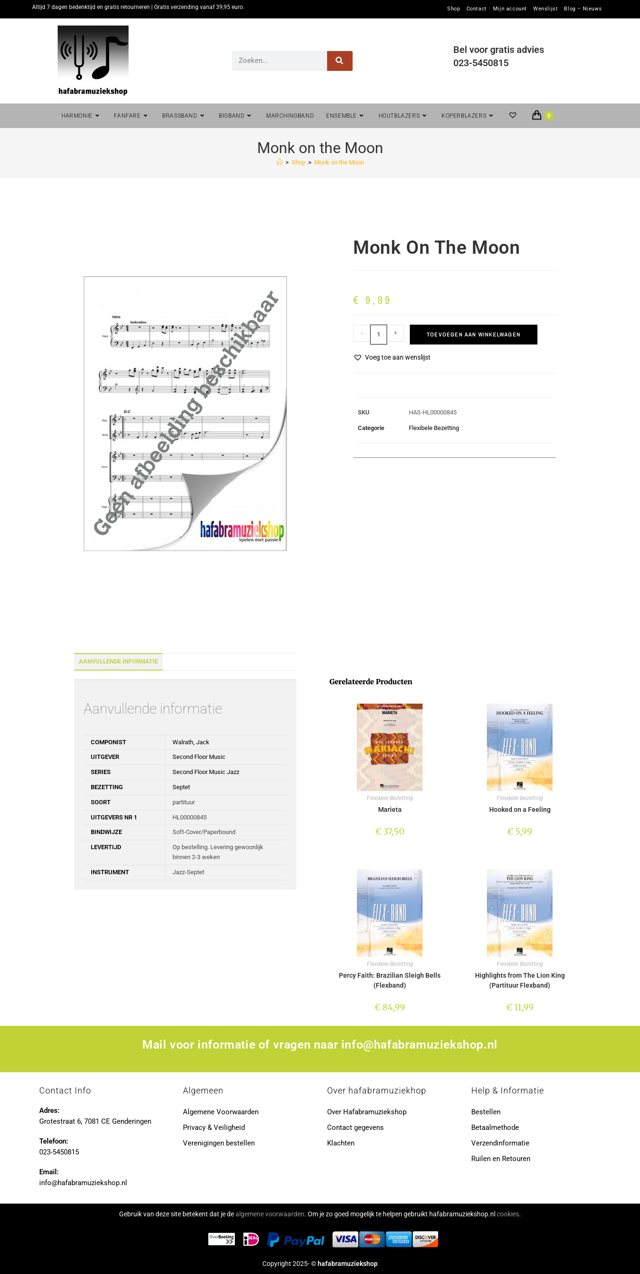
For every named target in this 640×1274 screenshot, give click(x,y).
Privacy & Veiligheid (214, 1127)
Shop (453, 9)
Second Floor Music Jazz (206, 771)
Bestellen (486, 1112)
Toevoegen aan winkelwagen (473, 334)
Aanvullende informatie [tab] (118, 661)
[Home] (280, 162)
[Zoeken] (340, 61)
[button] (392, 357)
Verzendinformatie (500, 1143)
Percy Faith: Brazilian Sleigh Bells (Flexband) (390, 980)
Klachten (341, 1143)
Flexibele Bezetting (434, 427)
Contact (477, 9)
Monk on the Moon (339, 162)
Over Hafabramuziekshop (366, 1112)
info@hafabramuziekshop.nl (419, 1044)
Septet (181, 787)
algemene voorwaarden (269, 1214)
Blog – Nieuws (583, 9)
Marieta (390, 809)
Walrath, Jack (191, 742)
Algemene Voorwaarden (221, 1112)
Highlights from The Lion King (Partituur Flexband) (520, 980)
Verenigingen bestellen (219, 1143)
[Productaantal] (378, 334)
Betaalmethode (495, 1127)
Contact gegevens (355, 1127)
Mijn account (510, 9)
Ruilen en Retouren (500, 1158)
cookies (508, 1214)
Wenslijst (545, 9)
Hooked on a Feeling (520, 809)
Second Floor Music (199, 756)
